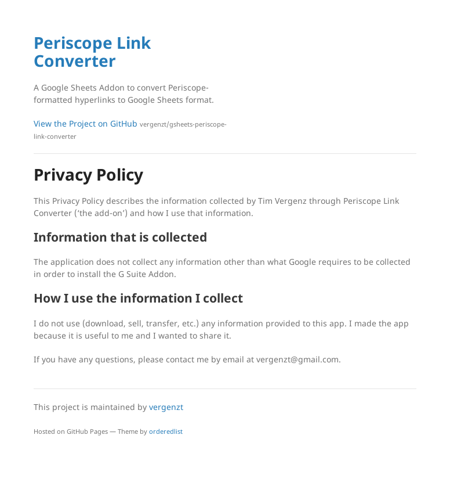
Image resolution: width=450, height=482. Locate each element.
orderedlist (166, 431)
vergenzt (166, 406)
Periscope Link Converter (92, 51)
